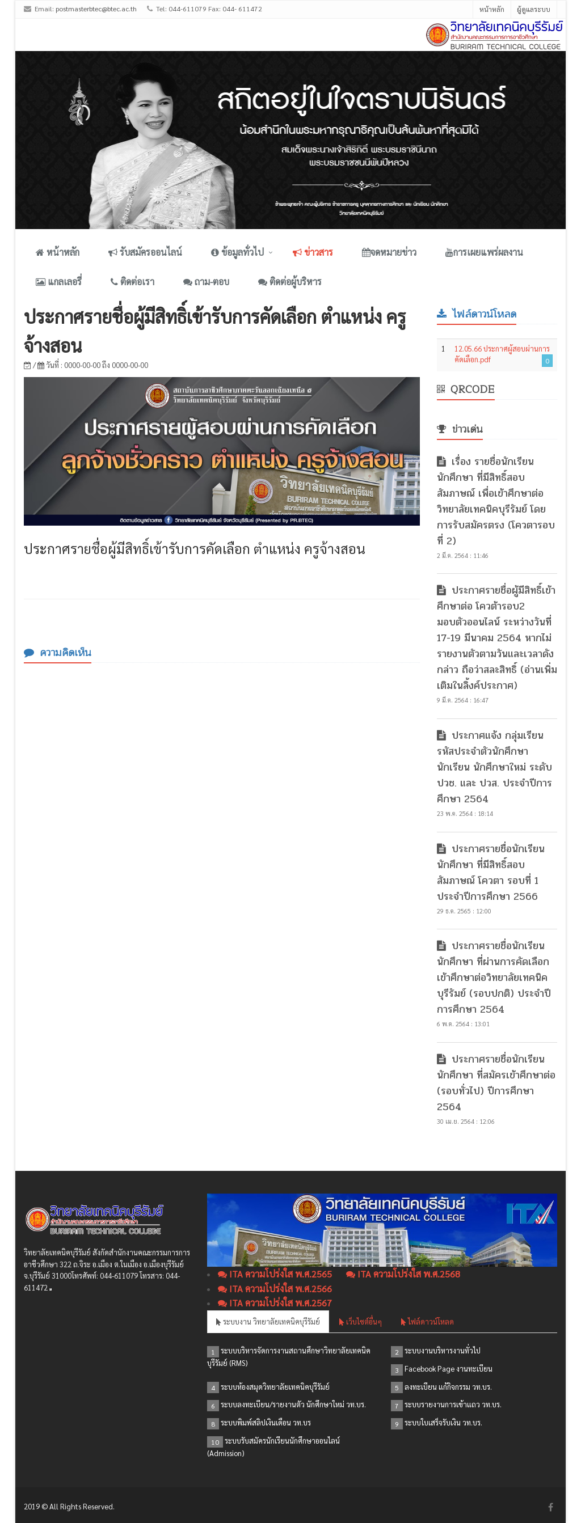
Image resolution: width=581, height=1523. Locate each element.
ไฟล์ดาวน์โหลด (427, 1321)
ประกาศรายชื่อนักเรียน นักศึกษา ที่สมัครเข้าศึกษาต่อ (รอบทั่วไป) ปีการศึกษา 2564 (496, 1083)
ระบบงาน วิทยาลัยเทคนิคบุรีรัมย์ (268, 1321)
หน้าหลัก (491, 9)
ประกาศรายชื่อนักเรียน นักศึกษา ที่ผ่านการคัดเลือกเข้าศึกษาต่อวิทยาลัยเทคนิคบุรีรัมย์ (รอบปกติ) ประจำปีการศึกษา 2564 (494, 977)
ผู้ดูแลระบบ (533, 9)
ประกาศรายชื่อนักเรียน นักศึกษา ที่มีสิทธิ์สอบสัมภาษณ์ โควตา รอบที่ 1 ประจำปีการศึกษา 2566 (491, 872)
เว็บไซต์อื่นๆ (360, 1321)
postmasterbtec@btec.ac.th (96, 8)
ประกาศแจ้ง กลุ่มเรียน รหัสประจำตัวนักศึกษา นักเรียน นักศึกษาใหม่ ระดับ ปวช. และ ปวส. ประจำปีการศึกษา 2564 (494, 767)
